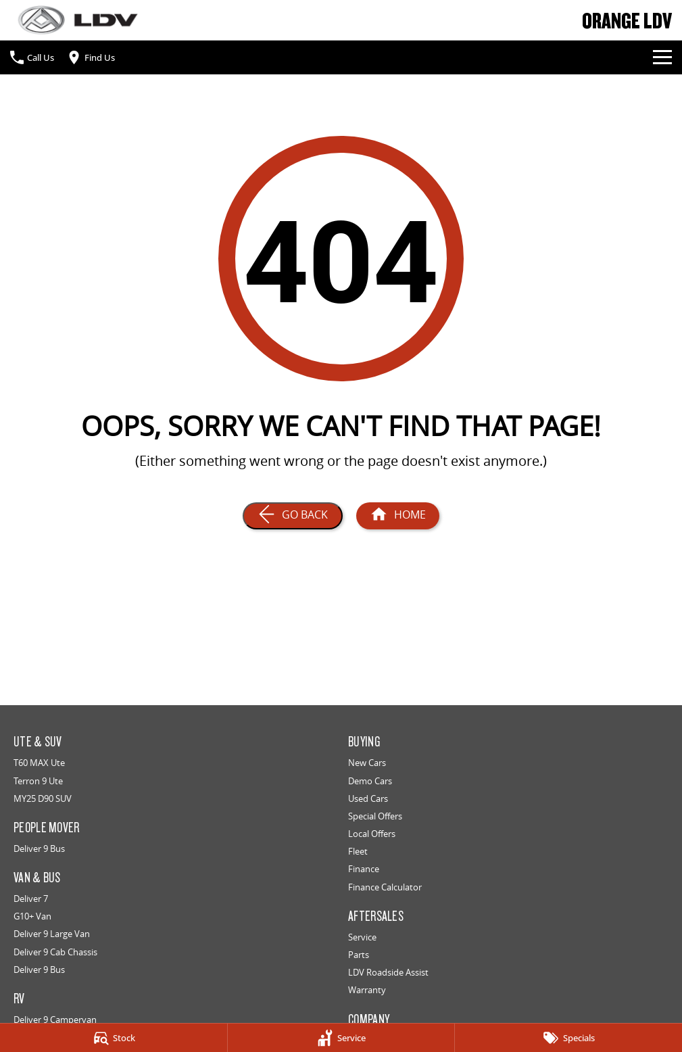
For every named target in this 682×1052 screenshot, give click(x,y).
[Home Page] (77, 20)
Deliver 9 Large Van (52, 934)
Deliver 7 (31, 898)
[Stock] (113, 1038)
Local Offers (371, 834)
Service (362, 937)
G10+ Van (32, 916)
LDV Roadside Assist (388, 972)
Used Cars (368, 798)
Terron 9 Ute (38, 781)
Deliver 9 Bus (39, 848)
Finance (363, 869)
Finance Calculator (385, 887)
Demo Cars (370, 781)
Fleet (358, 851)
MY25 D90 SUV (43, 798)
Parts (358, 955)
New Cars (367, 763)
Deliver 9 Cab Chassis (55, 952)
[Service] (341, 1038)
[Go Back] (293, 515)
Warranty (367, 990)
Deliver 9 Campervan (55, 1019)
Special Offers (375, 816)
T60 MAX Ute (39, 763)
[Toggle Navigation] (662, 57)
